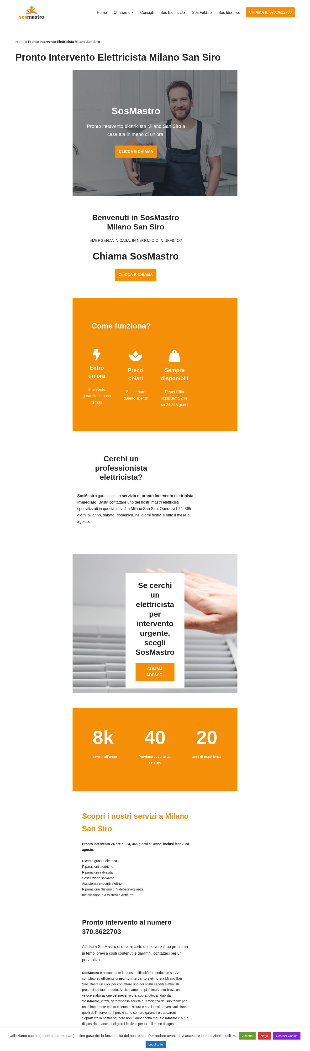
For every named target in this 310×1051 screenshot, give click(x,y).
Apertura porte (28, 961)
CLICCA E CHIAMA (155, 154)
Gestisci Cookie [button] (286, 1036)
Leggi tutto (155, 1044)
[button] (132, 12)
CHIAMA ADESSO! (155, 619)
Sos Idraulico (229, 12)
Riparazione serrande (34, 1006)
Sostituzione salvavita (129, 1015)
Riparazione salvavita (129, 997)
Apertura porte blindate (35, 970)
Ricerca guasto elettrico (131, 979)
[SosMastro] (31, 12)
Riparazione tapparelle (35, 1015)
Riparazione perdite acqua (228, 1006)
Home (101, 12)
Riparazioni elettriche (129, 988)
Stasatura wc (217, 1023)
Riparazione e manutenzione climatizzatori (242, 997)
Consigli (146, 12)
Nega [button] (264, 1036)
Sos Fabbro (202, 12)
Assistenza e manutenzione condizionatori (242, 961)
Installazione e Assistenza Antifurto (140, 970)
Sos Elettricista (172, 12)
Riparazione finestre (32, 988)
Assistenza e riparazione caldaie (233, 970)
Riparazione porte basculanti (40, 997)
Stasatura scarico (221, 1015)
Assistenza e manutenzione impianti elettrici (148, 961)
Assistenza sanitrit (221, 979)
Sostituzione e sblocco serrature (43, 1023)
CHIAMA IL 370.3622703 (270, 12)
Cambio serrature (30, 979)
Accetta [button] (247, 1036)
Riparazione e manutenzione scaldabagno (242, 988)
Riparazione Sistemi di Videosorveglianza (146, 1006)
